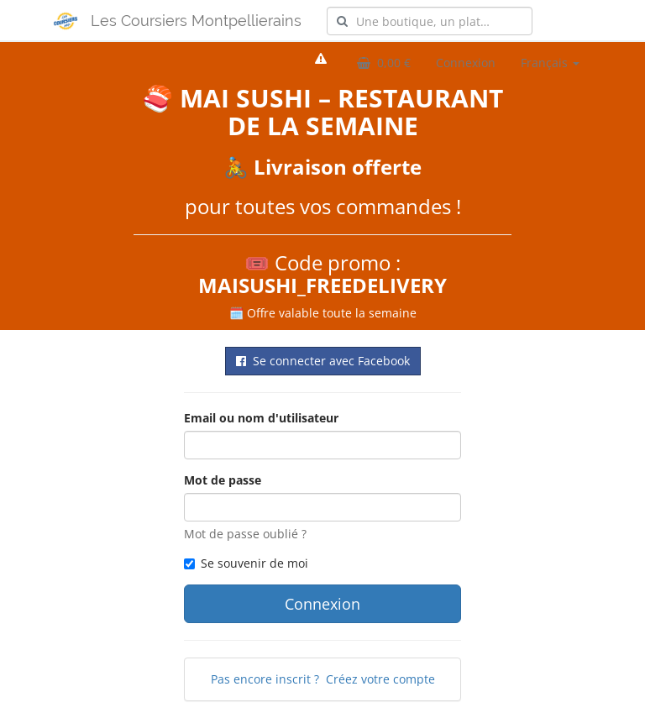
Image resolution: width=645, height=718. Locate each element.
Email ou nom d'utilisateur (261, 418)
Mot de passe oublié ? (245, 534)
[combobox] (429, 21)
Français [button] (550, 63)
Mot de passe (222, 480)
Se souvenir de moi (246, 563)
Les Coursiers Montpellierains (196, 20)
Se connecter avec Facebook (323, 361)
